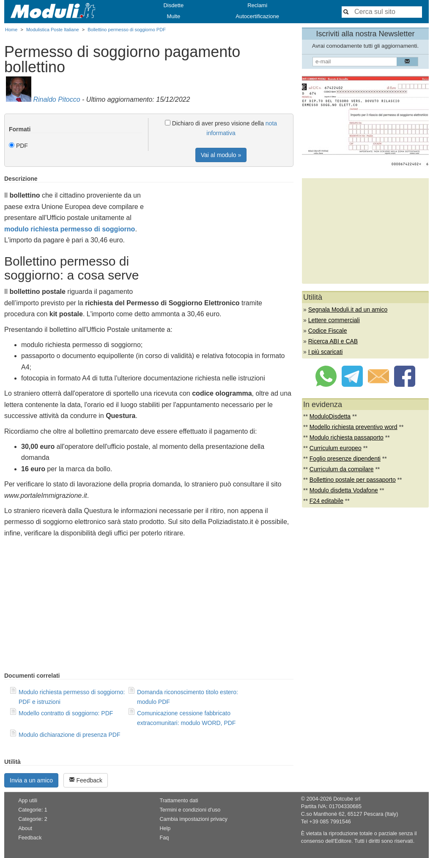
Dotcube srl (346, 799)
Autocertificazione (257, 16)
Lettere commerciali (334, 320)
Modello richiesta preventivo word (353, 427)
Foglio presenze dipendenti (345, 458)
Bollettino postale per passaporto (353, 479)
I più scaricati (325, 351)
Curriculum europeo (336, 448)
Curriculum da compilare (342, 469)
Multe (173, 16)
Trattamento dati (178, 801)
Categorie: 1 (32, 810)
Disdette (173, 5)
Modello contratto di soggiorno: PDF (66, 713)
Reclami (257, 5)
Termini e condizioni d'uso (189, 810)
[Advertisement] (222, 234)
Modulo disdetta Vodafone (344, 490)
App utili (27, 801)
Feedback (85, 780)
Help (164, 828)
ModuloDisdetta (330, 416)
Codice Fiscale (327, 330)
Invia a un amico (31, 780)
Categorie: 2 (32, 819)
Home (11, 29)
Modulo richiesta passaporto (347, 437)
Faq (164, 838)
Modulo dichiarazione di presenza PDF (69, 734)
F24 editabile (326, 500)
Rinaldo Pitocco (56, 99)
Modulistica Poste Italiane (52, 29)
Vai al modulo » (221, 155)
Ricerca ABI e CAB (333, 341)
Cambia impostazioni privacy (193, 819)
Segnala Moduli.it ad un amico (348, 309)
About (25, 828)
